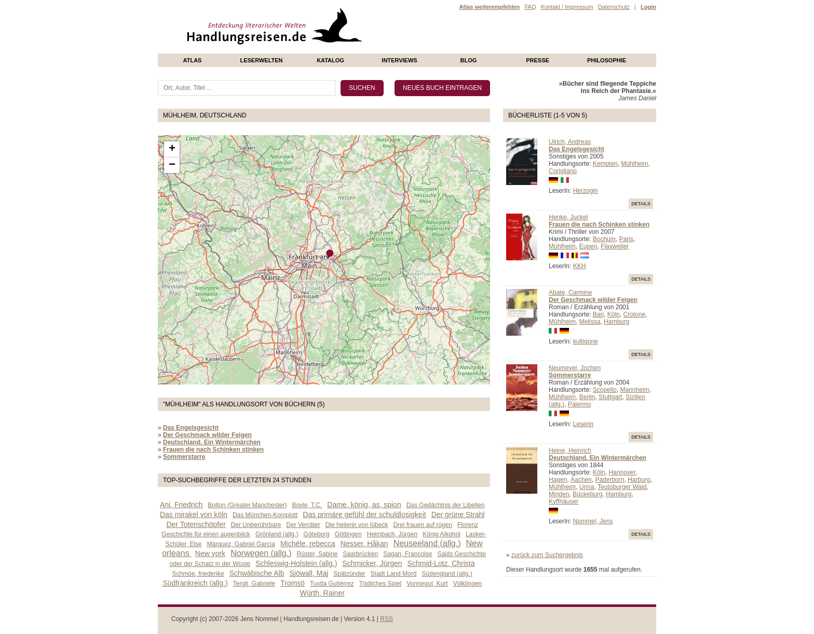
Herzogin (585, 190)
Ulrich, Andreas (570, 142)
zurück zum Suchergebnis (547, 555)
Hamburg (616, 321)
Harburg (639, 479)
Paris (626, 239)
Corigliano (563, 171)
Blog (468, 60)
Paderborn (609, 479)
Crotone (634, 314)
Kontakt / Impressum (567, 7)
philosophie (606, 60)
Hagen (558, 479)
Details (640, 203)
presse (537, 60)
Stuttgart (610, 397)
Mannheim (634, 389)
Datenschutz (614, 7)
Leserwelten (261, 60)
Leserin (583, 424)
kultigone (585, 341)
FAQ (530, 7)
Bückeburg (587, 494)
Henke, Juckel (568, 217)
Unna (586, 487)
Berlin (587, 397)
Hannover (621, 472)
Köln (613, 314)
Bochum (604, 239)
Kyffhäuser (563, 501)
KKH (579, 266)
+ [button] (172, 149)
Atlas (192, 60)
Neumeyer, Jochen (575, 368)
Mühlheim (634, 163)
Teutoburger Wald (622, 487)
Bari (598, 314)
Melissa (590, 321)
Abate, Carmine (570, 292)
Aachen (581, 479)
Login (648, 7)
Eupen (588, 246)
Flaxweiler (615, 246)
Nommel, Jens (593, 521)
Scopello (605, 389)
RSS (386, 619)
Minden (559, 494)
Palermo (579, 404)
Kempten (605, 163)
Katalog (330, 60)
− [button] (172, 165)
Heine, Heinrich (570, 450)
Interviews (399, 60)
